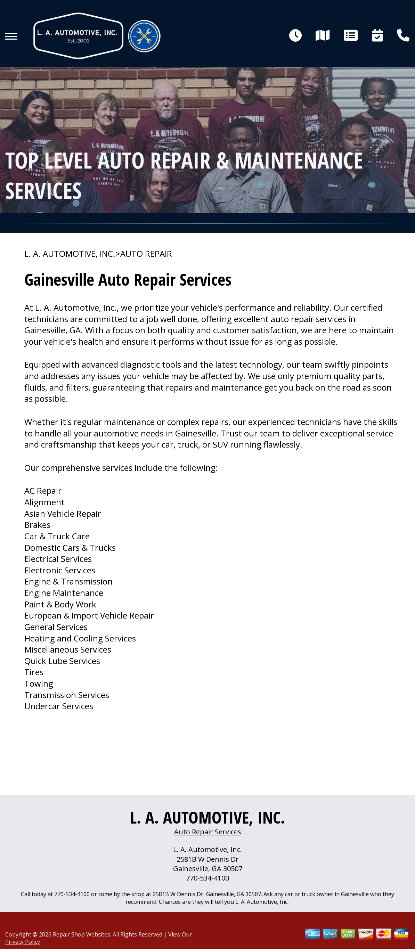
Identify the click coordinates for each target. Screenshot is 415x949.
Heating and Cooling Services (80, 638)
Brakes (37, 524)
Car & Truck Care (57, 536)
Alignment (44, 502)
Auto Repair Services (207, 831)
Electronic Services (59, 570)
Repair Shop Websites (80, 934)
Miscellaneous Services (67, 649)
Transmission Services (66, 695)
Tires (33, 672)
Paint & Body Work (60, 604)
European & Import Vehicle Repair (89, 615)
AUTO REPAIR (146, 253)
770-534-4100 (207, 878)
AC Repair (43, 490)
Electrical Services (58, 558)
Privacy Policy (22, 942)
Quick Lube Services (62, 660)
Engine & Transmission (68, 581)
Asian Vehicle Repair (62, 513)
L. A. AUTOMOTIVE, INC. (69, 253)
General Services (56, 626)
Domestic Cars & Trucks (70, 547)
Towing (38, 683)
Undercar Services (58, 706)
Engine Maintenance (63, 592)
